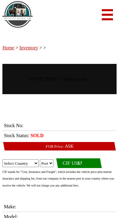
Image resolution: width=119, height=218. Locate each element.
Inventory (28, 47)
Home (8, 47)
